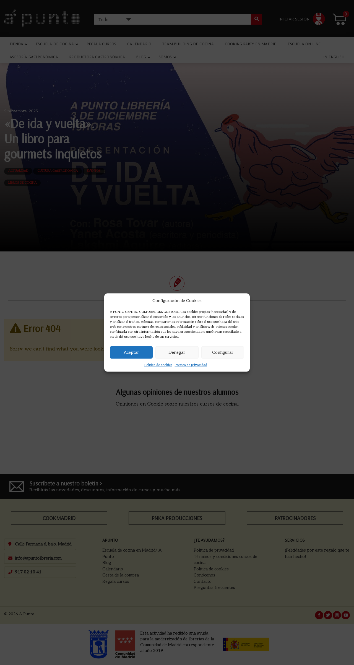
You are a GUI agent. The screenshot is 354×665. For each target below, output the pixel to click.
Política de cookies (158, 365)
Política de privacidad (191, 365)
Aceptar (131, 352)
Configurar (222, 352)
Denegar (176, 352)
